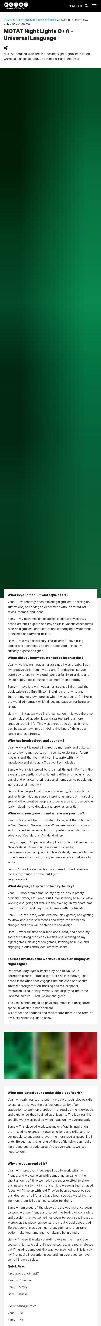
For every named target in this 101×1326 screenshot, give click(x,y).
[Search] (85, 6)
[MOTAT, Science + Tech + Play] (16, 5)
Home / (8, 20)
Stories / (50, 20)
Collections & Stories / (28, 20)
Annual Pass (75, 5)
